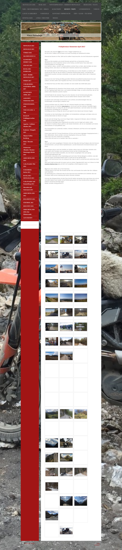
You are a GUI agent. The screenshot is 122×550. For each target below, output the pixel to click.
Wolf (59, 51)
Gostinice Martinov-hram (51, 164)
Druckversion (26, 543)
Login (98, 543)
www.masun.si (65, 106)
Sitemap (33, 543)
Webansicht (97, 545)
